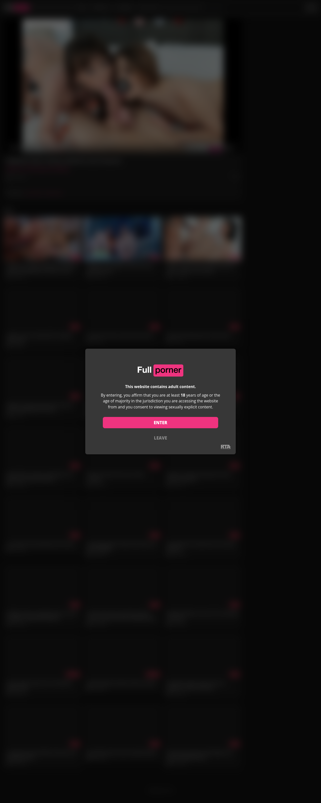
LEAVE (160, 438)
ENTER (160, 422)
